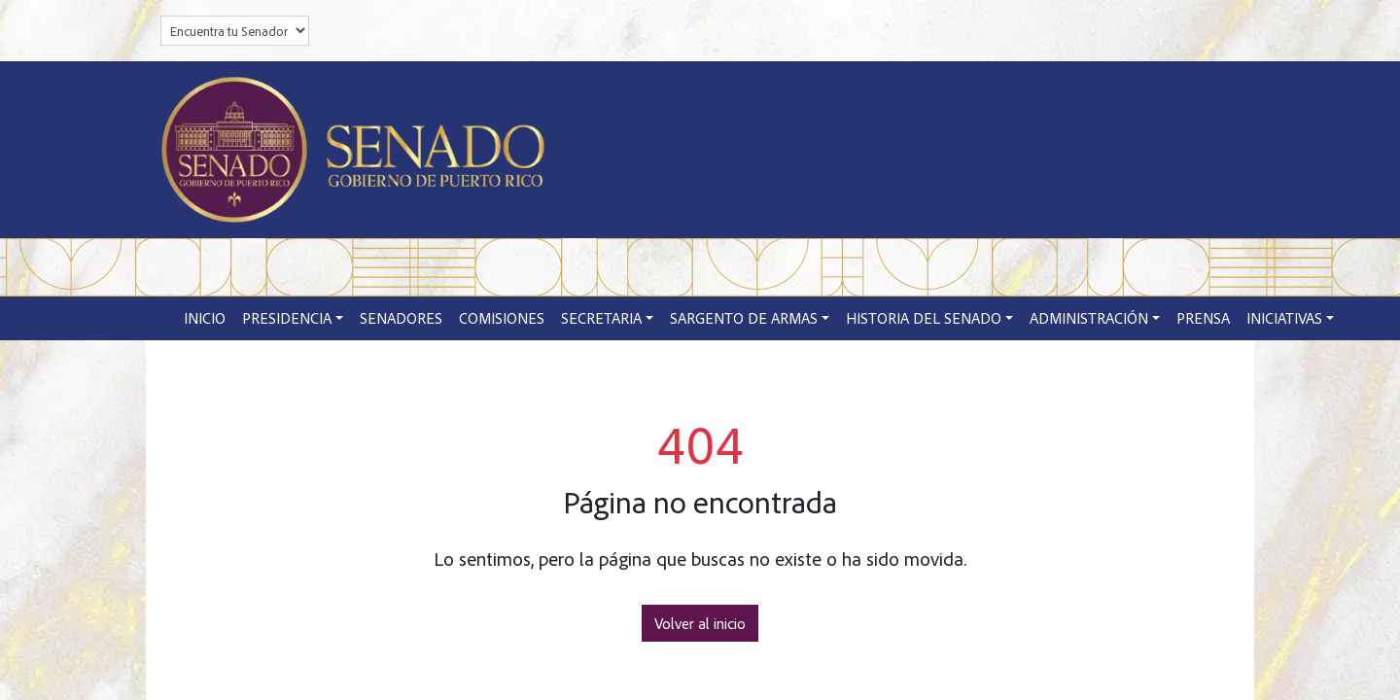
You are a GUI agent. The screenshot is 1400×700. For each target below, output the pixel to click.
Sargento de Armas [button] (744, 318)
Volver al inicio (700, 623)
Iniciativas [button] (1284, 318)
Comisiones (501, 318)
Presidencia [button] (287, 318)
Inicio (205, 318)
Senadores (401, 318)
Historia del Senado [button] (923, 318)
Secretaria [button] (601, 318)
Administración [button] (1089, 318)
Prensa (1203, 318)
